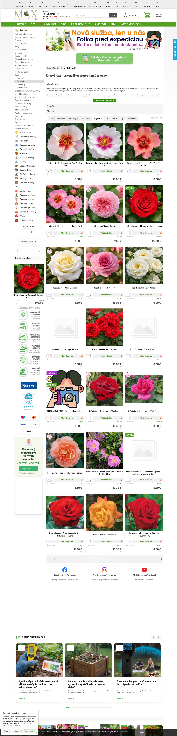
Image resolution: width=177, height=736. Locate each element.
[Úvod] (25, 15)
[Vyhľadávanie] (92, 15)
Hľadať (113, 15)
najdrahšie (86, 118)
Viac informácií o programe (28, 473)
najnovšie (98, 118)
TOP (51, 118)
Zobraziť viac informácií (104, 101)
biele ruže (138, 95)
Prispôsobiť (18, 731)
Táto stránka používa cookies (14, 713)
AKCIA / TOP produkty (114, 118)
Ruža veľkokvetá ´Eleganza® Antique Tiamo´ (28, 296)
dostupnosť (131, 118)
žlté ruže (49, 97)
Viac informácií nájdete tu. (53, 734)
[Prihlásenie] (129, 15)
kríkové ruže (106, 95)
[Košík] (153, 15)
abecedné (61, 118)
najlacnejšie (73, 118)
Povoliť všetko (30, 731)
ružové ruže (70, 97)
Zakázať (7, 731)
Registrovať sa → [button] (29, 469)
